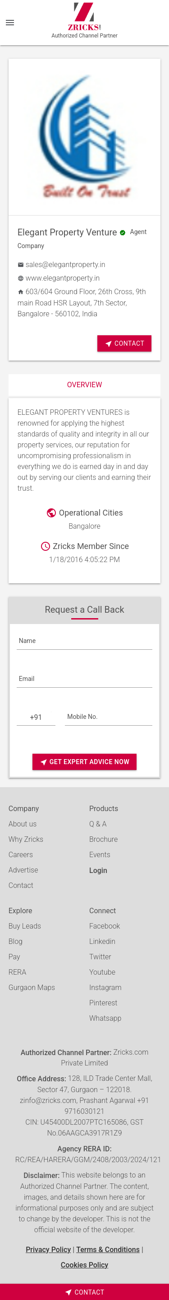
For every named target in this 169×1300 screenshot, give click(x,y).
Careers (21, 854)
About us (23, 824)
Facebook (104, 926)
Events (99, 854)
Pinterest (103, 1003)
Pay (14, 957)
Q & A (97, 824)
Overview (84, 384)
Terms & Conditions (108, 1249)
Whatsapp (105, 1018)
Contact (124, 344)
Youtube (102, 972)
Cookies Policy (84, 1265)
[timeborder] (84, 1292)
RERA (17, 972)
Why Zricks (26, 839)
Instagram (105, 987)
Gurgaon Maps (32, 987)
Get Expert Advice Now (84, 762)
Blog (16, 941)
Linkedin (102, 941)
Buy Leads (25, 926)
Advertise (23, 870)
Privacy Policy (48, 1249)
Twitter (100, 957)
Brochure (103, 839)
